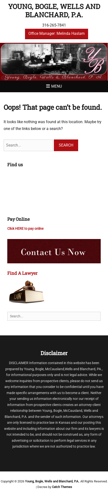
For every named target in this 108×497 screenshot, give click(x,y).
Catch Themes (62, 487)
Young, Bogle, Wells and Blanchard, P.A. (54, 10)
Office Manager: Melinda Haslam (56, 33)
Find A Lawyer (22, 273)
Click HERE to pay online (25, 228)
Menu (56, 86)
